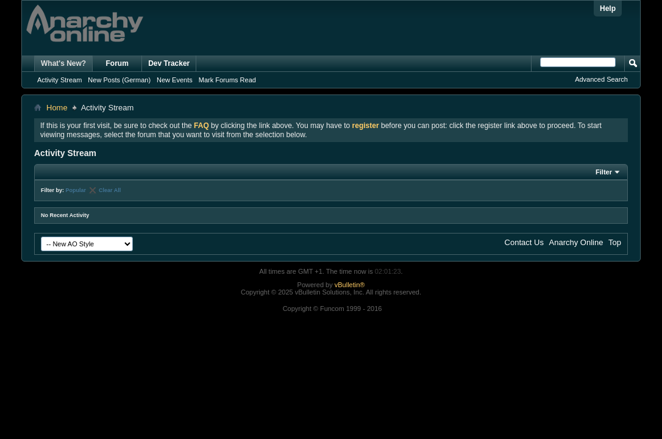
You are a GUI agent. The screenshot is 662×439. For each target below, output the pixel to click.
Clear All (110, 190)
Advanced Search (601, 79)
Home (57, 107)
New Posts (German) (119, 80)
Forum (117, 63)
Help (608, 8)
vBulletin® (350, 284)
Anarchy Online (576, 242)
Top (614, 242)
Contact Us (524, 242)
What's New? (63, 63)
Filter (604, 172)
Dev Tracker (169, 63)
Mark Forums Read (227, 80)
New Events (175, 80)
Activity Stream (59, 80)
